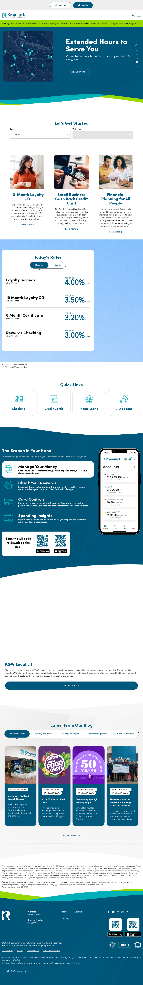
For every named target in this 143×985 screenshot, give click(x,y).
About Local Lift (78, 685)
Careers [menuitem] (78, 912)
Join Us (60, 5)
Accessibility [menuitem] (33, 951)
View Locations (78, 72)
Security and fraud (43, 734)
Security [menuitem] (65, 919)
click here (77, 963)
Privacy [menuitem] (20, 951)
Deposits (39, 265)
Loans (57, 265)
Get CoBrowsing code (17, 971)
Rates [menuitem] (64, 912)
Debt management (98, 734)
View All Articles (71, 836)
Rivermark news (17, 734)
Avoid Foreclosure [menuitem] (51, 951)
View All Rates (12, 283)
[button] (136, 45)
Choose (16, 135)
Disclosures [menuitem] (7, 951)
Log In (83, 5)
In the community (125, 734)
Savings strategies (70, 734)
